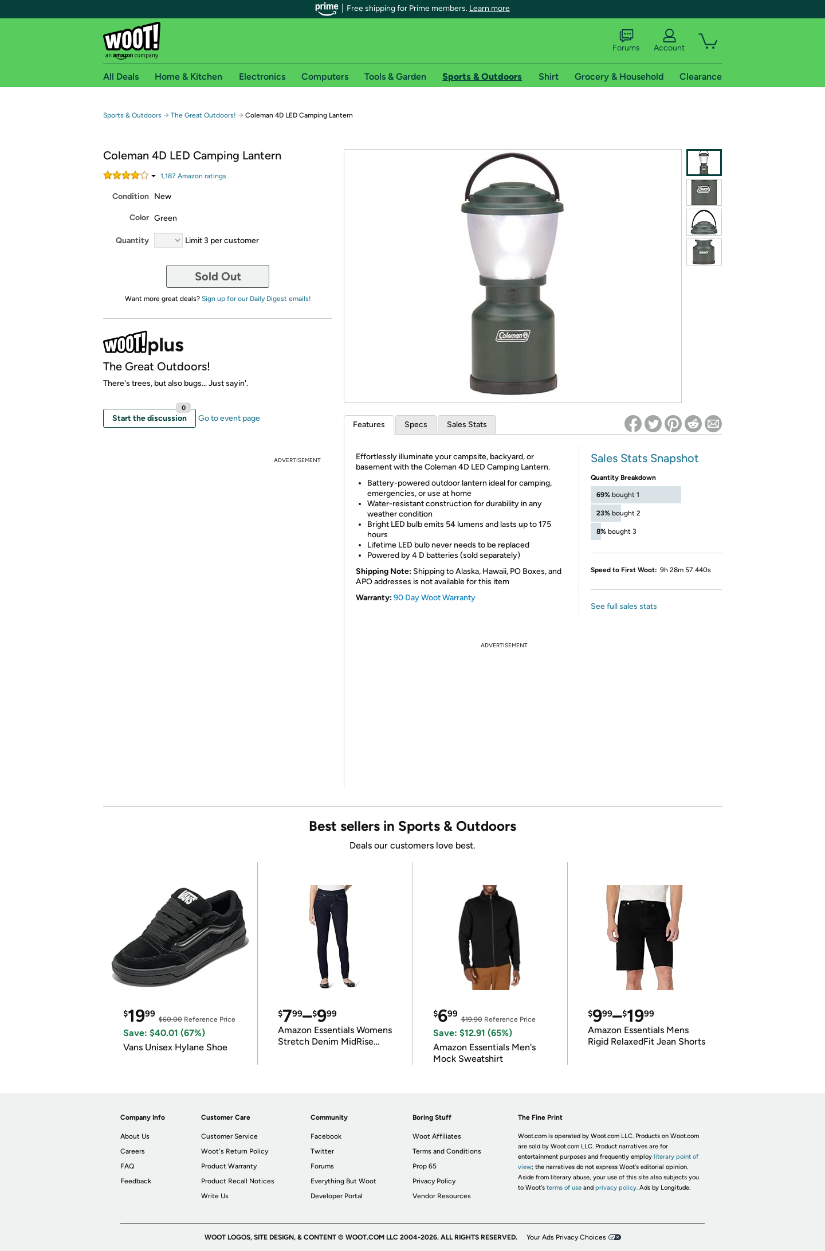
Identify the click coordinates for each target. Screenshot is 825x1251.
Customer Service (229, 1136)
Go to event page (229, 418)
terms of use (564, 1187)
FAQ (127, 1166)
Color (139, 217)
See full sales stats (624, 606)
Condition (130, 196)
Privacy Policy (433, 1181)
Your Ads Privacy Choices (566, 1237)
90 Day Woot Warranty (435, 598)
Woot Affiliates (436, 1136)
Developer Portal (337, 1196)
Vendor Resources (441, 1196)
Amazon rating (193, 176)
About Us (135, 1136)
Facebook (326, 1136)
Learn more (489, 8)
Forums (626, 41)
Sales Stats (467, 424)
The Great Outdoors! (203, 115)
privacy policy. (616, 1187)
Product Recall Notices (237, 1181)
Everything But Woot (343, 1181)
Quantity (132, 240)
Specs (415, 424)
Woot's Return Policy (234, 1151)
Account (669, 41)
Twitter (322, 1151)
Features (369, 424)
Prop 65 (424, 1166)
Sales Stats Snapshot (645, 458)
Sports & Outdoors (132, 115)
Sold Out (218, 276)
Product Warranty (229, 1166)
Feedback (135, 1181)
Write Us (215, 1196)
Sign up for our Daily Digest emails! (256, 299)
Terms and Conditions (446, 1151)
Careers (132, 1151)
